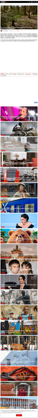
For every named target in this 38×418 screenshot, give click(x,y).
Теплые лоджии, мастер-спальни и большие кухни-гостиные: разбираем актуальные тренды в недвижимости (19, 159)
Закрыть (19, 415)
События (3, 150)
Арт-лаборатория (5, 379)
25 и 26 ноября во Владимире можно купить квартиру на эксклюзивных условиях (19, 205)
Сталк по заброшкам (5, 257)
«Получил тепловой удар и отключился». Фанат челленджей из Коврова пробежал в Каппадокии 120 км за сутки (19, 312)
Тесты (3, 303)
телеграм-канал (28, 73)
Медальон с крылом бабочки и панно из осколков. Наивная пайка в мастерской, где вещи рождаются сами (19, 373)
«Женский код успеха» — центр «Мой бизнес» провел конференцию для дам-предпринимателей (19, 282)
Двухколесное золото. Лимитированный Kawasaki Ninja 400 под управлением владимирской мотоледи (19, 129)
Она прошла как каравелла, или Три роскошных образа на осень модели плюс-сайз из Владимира (19, 190)
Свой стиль (4, 196)
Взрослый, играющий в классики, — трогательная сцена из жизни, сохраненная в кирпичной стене (19, 389)
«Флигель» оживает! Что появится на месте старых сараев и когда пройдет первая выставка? (19, 327)
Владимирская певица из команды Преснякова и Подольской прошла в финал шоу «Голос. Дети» (19, 113)
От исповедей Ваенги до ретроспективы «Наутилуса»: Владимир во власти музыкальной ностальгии (19, 220)
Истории (3, 135)
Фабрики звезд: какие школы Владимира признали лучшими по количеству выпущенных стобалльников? (19, 404)
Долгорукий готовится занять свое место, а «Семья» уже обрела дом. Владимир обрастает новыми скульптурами (19, 358)
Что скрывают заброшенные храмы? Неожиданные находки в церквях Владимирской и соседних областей (19, 251)
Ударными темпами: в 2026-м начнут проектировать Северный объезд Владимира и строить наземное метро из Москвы (19, 175)
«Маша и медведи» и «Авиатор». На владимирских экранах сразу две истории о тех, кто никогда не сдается (19, 236)
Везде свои (4, 318)
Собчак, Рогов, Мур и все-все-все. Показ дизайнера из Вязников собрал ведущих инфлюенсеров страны (19, 266)
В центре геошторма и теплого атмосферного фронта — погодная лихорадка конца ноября (19, 144)
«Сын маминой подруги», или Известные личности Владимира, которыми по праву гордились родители (19, 297)
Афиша (3, 242)
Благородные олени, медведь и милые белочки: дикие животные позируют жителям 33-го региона (19, 343)
